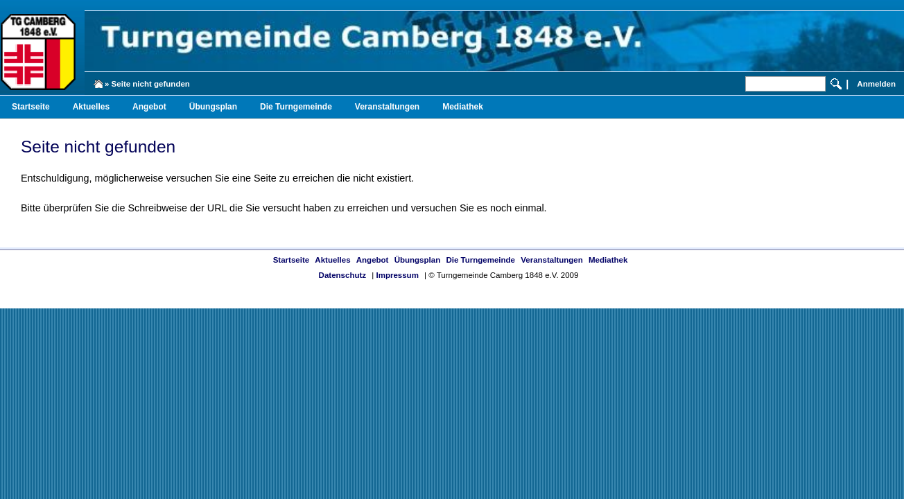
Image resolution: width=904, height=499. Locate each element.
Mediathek (462, 107)
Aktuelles (91, 107)
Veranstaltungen (387, 107)
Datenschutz (342, 275)
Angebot (149, 107)
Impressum (397, 275)
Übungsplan (213, 107)
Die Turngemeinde (296, 107)
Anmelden (876, 84)
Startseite (31, 107)
